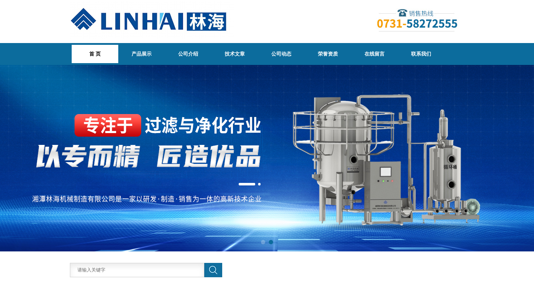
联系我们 (421, 54)
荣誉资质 (328, 54)
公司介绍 (188, 54)
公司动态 (281, 54)
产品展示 (142, 54)
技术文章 (235, 54)
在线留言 (374, 54)
